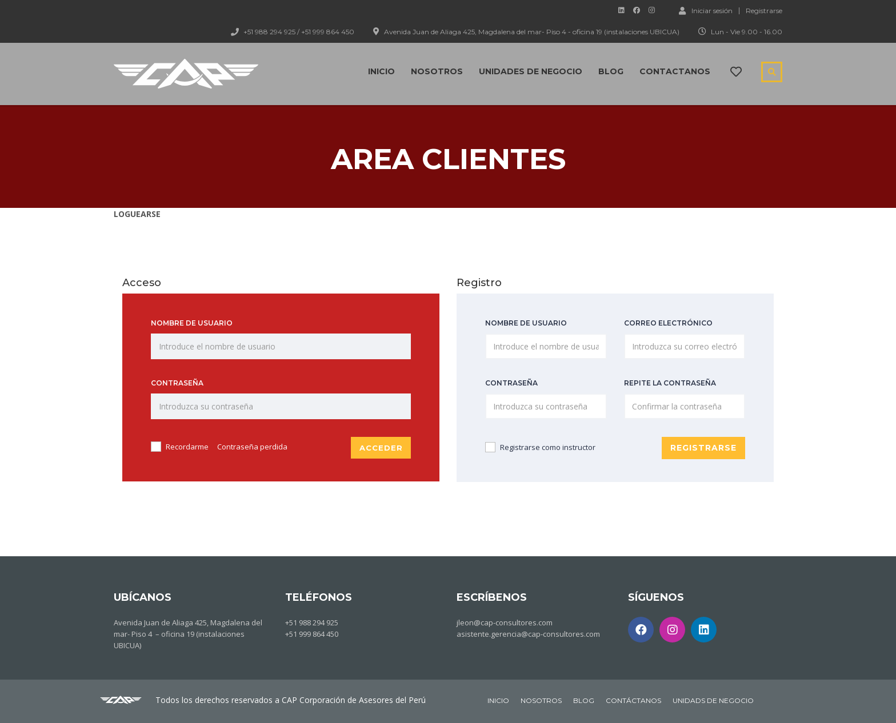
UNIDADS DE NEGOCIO (713, 700)
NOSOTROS (541, 700)
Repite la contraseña (670, 383)
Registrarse (764, 10)
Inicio (381, 71)
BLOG (583, 700)
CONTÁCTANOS (633, 700)
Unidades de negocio (530, 71)
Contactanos (674, 71)
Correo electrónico (668, 323)
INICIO (498, 700)
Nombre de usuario (192, 323)
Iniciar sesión (706, 10)
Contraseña (177, 383)
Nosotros (437, 71)
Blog (610, 71)
